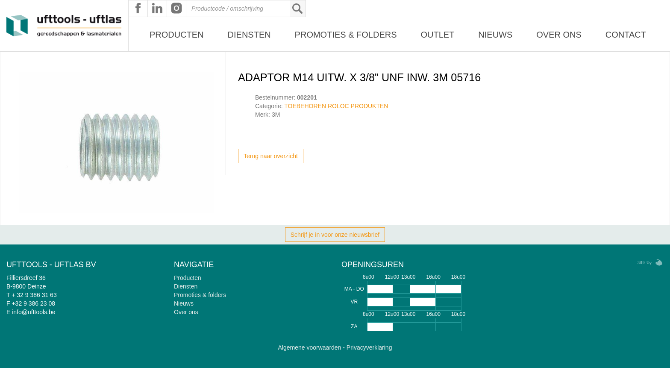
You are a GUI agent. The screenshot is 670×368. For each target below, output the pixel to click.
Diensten (249, 34)
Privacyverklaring (369, 347)
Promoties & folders (200, 294)
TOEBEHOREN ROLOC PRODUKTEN (336, 106)
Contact (625, 34)
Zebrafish (647, 262)
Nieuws (495, 34)
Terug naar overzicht (271, 156)
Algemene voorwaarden (309, 347)
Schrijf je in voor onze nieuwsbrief (335, 234)
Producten (177, 34)
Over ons (559, 34)
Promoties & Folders (346, 34)
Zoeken (297, 8)
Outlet (437, 34)
